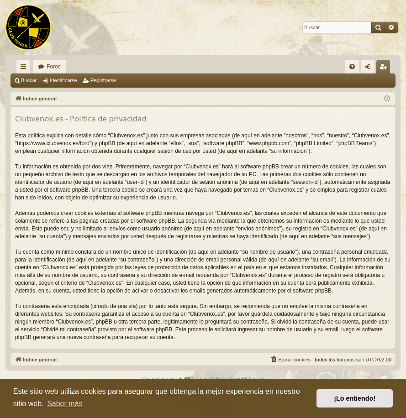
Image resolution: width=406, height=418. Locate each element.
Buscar (29, 80)
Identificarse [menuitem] (369, 68)
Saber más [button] (64, 404)
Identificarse (63, 80)
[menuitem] (352, 66)
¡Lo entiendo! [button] (354, 398)
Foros (54, 66)
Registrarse (103, 80)
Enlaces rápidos (25, 68)
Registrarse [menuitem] (385, 68)
